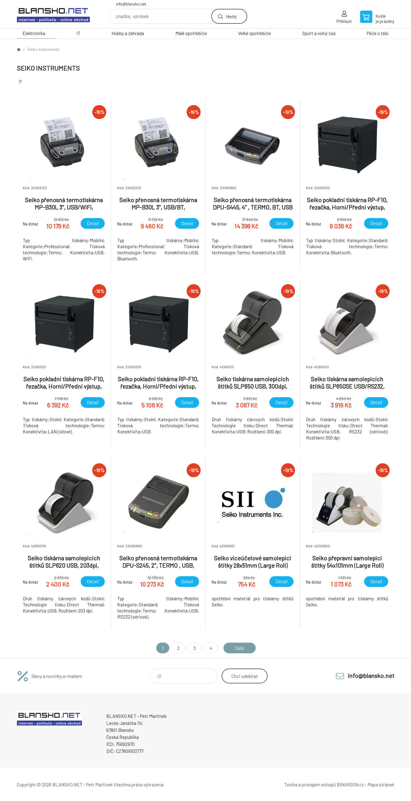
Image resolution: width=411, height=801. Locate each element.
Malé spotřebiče (191, 33)
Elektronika (34, 33)
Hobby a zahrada (127, 33)
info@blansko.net (131, 4)
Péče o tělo (377, 33)
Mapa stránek (380, 784)
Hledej (231, 16)
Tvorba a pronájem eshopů (310, 784)
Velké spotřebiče (254, 33)
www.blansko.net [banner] (53, 14)
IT (78, 33)
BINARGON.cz (350, 784)
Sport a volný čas (319, 33)
